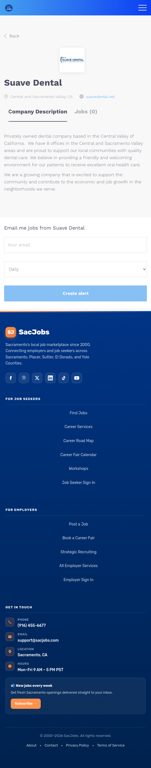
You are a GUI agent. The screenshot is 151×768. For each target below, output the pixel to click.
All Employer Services (78, 565)
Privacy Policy (77, 745)
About (31, 745)
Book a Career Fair (78, 538)
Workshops (78, 468)
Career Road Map (78, 441)
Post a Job (78, 524)
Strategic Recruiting (79, 552)
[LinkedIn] (50, 378)
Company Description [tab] (37, 111)
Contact (51, 745)
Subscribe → (26, 703)
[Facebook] (11, 378)
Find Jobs (78, 413)
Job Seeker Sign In (78, 482)
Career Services (78, 426)
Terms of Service (111, 745)
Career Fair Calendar (79, 455)
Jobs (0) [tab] (86, 111)
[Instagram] (24, 378)
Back (13, 36)
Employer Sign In (79, 580)
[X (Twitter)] (37, 378)
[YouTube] (77, 378)
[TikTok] (63, 378)
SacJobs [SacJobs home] (27, 332)
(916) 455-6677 (32, 625)
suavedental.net (100, 96)
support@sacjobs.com (38, 640)
